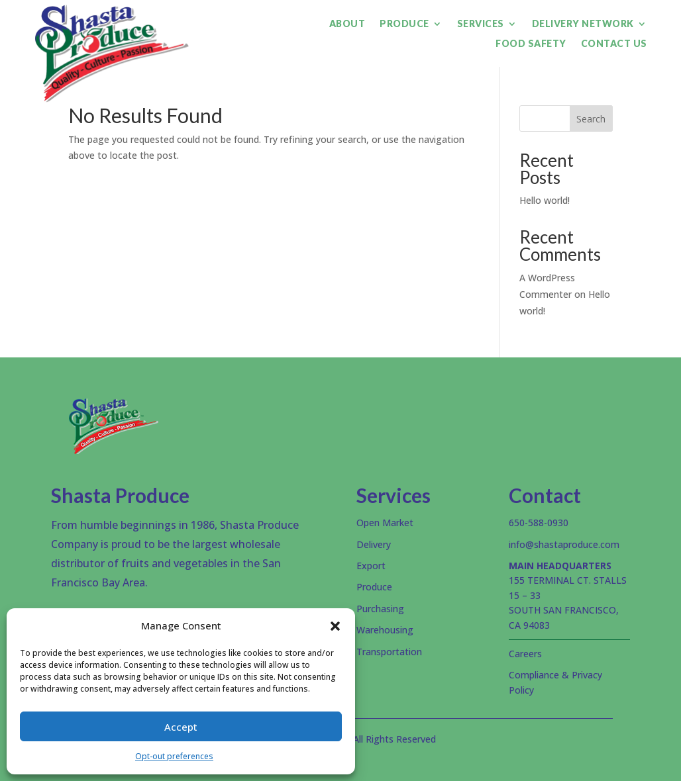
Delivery (373, 544)
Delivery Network (583, 24)
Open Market (384, 522)
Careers (525, 653)
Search (590, 119)
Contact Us (614, 44)
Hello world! (544, 200)
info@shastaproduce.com (564, 544)
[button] (335, 626)
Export (371, 565)
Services (480, 24)
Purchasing (380, 608)
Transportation (389, 651)
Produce (404, 24)
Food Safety (531, 44)
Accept (180, 726)
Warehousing (384, 629)
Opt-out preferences (174, 756)
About (347, 24)
